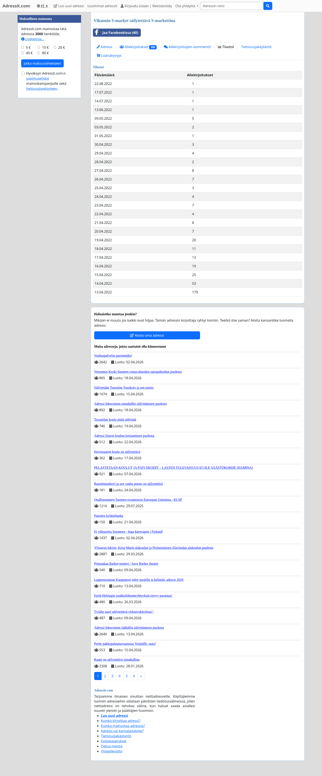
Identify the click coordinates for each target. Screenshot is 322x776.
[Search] (232, 6)
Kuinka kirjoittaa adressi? (121, 720)
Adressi (104, 46)
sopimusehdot (37, 205)
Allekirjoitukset (138, 46)
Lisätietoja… (32, 166)
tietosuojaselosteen (41, 215)
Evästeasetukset (114, 741)
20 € (61, 174)
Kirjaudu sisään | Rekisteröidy (146, 6)
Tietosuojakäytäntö (256, 46)
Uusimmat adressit (102, 6)
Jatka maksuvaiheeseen (42, 190)
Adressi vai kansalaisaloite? (122, 731)
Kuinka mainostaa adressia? (123, 725)
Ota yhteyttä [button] (185, 6)
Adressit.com (16, 6)
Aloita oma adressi (147, 335)
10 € (45, 174)
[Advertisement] (49, 75)
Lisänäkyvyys (109, 55)
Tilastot (226, 46)
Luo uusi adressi (69, 6)
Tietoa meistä (111, 746)
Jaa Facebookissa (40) (115, 32)
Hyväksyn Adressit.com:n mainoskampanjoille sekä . (46, 208)
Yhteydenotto (111, 751)
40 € (29, 180)
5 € (28, 174)
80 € (45, 180)
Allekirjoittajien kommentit (187, 46)
